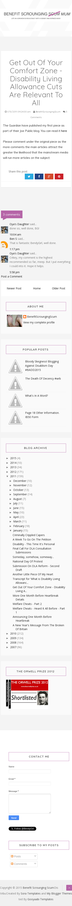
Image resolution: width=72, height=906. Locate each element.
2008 (13, 642)
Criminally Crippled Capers (29, 535)
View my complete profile (39, 322)
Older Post (58, 288)
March (17, 521)
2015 (13, 458)
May (16, 512)
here (64, 131)
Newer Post (14, 288)
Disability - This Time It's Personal (34, 544)
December (20, 481)
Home (37, 288)
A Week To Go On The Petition (32, 539)
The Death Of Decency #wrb (43, 378)
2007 (13, 647)
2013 (13, 467)
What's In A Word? (36, 395)
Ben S (13, 239)
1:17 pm (15, 249)
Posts (16, 856)
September (20, 494)
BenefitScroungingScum (42, 316)
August (18, 499)
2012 (13, 472)
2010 (13, 633)
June (16, 508)
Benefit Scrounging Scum (38, 887)
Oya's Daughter (19, 224)
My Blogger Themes (59, 893)
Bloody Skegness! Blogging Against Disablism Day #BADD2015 (42, 366)
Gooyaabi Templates (40, 899)
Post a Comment (11, 276)
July (15, 503)
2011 (13, 476)
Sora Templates (31, 893)
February (19, 526)
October (18, 490)
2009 (13, 638)
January (18, 530)
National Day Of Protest (28, 561)
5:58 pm (15, 272)
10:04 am (15, 234)
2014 (13, 463)
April (16, 517)
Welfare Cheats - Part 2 (27, 604)
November (20, 485)
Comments (19, 863)
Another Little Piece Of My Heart (33, 574)
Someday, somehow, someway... (33, 557)
